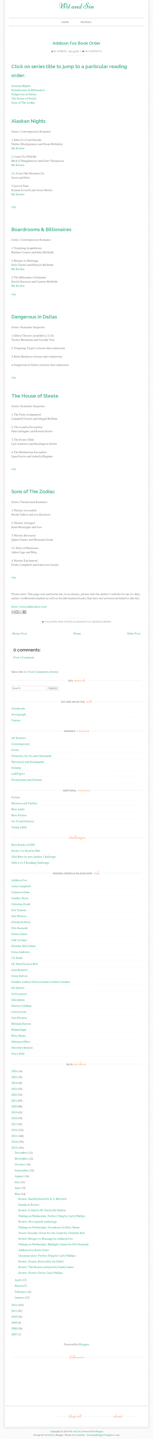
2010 (14, 1316)
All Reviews (18, 738)
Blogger (84, 1344)
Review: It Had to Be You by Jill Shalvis (42, 1210)
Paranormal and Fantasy (26, 780)
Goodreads (18, 708)
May (17, 1194)
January (19, 1297)
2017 (14, 1124)
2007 (14, 1334)
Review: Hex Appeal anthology (37, 1221)
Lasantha (80, 1434)
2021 (14, 1100)
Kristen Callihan (21, 1006)
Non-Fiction (18, 815)
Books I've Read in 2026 (25, 851)
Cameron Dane (20, 892)
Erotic (15, 750)
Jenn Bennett (19, 970)
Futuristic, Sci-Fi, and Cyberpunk (31, 756)
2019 (14, 1112)
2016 (14, 1130)
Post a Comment (23, 657)
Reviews (86, 22)
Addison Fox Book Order (77, 43)
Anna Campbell (21, 886)
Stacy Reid (17, 1053)
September (22, 1170)
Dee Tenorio (18, 910)
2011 (14, 1311)
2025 (14, 1077)
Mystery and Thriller (24, 803)
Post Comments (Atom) (43, 672)
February (20, 1292)
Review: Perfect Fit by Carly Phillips (40, 1273)
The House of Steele (23, 98)
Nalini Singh (18, 1029)
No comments (93, 51)
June (17, 1188)
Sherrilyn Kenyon (22, 1047)
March (19, 1286)
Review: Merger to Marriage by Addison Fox (45, 1239)
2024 (14, 1083)
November (21, 1158)
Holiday (16, 768)
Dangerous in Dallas (23, 94)
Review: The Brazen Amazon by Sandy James (46, 1267)
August (19, 1176)
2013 (14, 1147)
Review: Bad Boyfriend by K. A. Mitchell (42, 1199)
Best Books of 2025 (23, 845)
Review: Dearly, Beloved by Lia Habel (41, 1261)
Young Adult (19, 827)
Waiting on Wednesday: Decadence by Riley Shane (49, 1227)
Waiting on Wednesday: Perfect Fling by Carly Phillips (51, 1216)
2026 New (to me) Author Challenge (33, 856)
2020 (14, 1106)
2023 (14, 1089)
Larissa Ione (18, 1012)
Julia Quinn (18, 1000)
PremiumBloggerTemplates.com (103, 1434)
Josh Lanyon (19, 994)
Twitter (16, 720)
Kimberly (62, 51)
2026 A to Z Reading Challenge (30, 862)
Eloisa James (19, 934)
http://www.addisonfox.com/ (29, 606)
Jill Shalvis (18, 988)
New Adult (18, 809)
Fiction (15, 797)
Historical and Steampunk (27, 762)
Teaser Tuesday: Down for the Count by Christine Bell (51, 1233)
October (20, 1164)
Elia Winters (19, 916)
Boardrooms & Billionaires (28, 90)
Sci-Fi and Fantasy (22, 821)
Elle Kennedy (19, 928)
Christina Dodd (20, 904)
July (17, 1182)
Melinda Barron (21, 1023)
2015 (14, 1136)
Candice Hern (19, 898)
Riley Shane (18, 1035)
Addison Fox (83, 622)
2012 (14, 1305)
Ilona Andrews (20, 952)
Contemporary (20, 744)
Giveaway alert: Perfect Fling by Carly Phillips (47, 1255)
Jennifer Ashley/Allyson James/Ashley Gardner (40, 982)
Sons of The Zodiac (23, 102)
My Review (18, 148)
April (18, 1280)
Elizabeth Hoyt (20, 922)
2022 (14, 1094)
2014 (14, 1141)
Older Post (134, 633)
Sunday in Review (28, 1204)
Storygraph (18, 714)
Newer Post (19, 633)
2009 (14, 1322)
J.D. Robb (17, 958)
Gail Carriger (19, 940)
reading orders (101, 622)
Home (65, 22)
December (21, 1152)
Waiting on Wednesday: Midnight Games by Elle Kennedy (53, 1244)
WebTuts (49, 1434)
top (13, 207)
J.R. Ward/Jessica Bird (24, 964)
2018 (14, 1118)
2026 (14, 1071)
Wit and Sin (76, 6)
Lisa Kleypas (19, 1018)
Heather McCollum (23, 946)
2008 (14, 1328)
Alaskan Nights (21, 86)
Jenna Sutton (19, 976)
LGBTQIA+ (18, 774)
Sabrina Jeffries (20, 1041)
